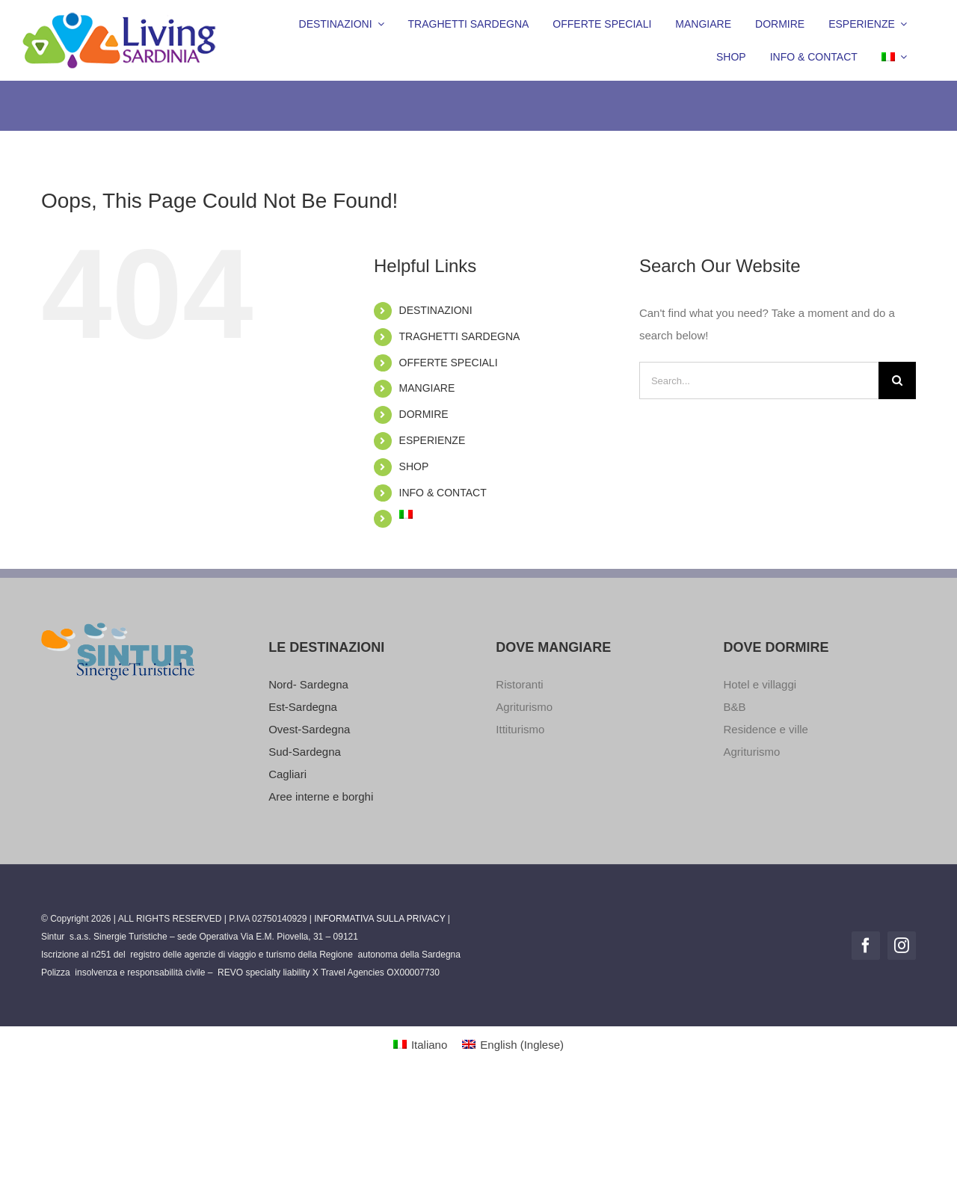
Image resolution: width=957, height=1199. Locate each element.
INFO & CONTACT (443, 493)
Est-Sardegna (302, 706)
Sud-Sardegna (304, 751)
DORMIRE (424, 414)
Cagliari (287, 774)
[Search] (897, 380)
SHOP (414, 466)
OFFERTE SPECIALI (448, 363)
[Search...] (758, 380)
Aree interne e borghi (320, 796)
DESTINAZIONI (436, 310)
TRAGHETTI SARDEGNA (459, 336)
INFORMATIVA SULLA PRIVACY (379, 918)
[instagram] (901, 945)
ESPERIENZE (432, 440)
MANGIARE (427, 388)
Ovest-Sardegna (309, 729)
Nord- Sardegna (308, 684)
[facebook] (866, 945)
